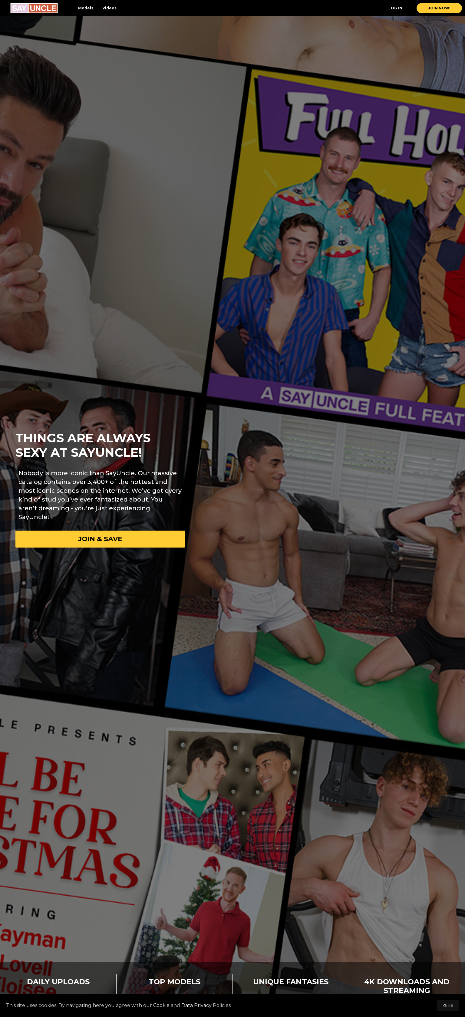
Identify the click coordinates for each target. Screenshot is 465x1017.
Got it (448, 1005)
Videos (109, 8)
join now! (439, 8)
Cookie (161, 1005)
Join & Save (100, 539)
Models (85, 8)
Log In (395, 8)
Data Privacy (196, 1005)
